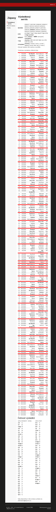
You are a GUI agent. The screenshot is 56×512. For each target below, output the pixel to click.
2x (22, 424)
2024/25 (38, 31)
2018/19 (27, 29)
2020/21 (38, 29)
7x (39, 460)
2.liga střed (45, 33)
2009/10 (44, 24)
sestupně (40, 36)
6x (22, 440)
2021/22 (43, 29)
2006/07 (27, 24)
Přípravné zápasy (9, 25)
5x (22, 453)
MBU (40, 40)
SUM (26, 42)
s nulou (42, 45)
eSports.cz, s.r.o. (11, 508)
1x (22, 423)
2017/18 (43, 28)
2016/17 (37, 28)
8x (22, 432)
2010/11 (27, 26)
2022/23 (27, 31)
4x (22, 426)
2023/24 (32, 31)
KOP (37, 40)
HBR (31, 40)
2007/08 (32, 24)
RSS (32, 507)
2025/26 (43, 31)
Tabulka (9, 27)
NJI (43, 40)
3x (22, 443)
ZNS (31, 42)
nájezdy (27, 45)
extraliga (27, 33)
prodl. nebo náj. (34, 45)
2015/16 (32, 28)
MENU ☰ (52, 4)
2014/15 (27, 28)
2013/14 (42, 26)
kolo (26, 36)
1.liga (31, 33)
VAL (29, 42)
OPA (45, 40)
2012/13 (37, 26)
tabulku (25, 47)
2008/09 (38, 24)
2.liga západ (37, 33)
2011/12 (32, 26)
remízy (32, 43)
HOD (34, 40)
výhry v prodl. (39, 43)
